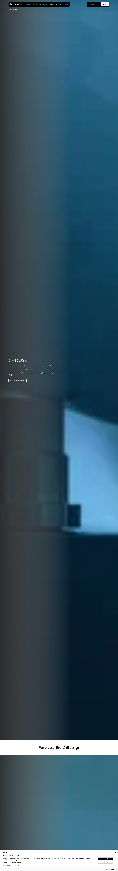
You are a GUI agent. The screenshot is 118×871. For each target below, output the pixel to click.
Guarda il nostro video (17, 381)
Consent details (6, 865)
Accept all (105, 858)
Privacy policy (16, 865)
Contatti (105, 4)
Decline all (105, 862)
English (4, 852)
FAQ (66, 4)
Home (10, 9)
